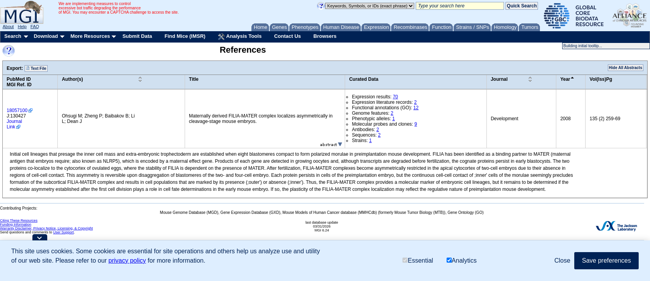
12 (415, 107)
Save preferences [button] (606, 260)
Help (22, 26)
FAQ (34, 26)
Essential (417, 260)
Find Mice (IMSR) (184, 36)
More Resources (90, 36)
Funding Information (15, 224)
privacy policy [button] (127, 260)
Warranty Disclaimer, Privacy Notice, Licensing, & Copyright (46, 228)
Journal (499, 79)
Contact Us (287, 36)
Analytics (462, 260)
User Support (63, 232)
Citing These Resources (18, 220)
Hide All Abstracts (625, 68)
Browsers (325, 36)
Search (12, 36)
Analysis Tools (240, 36)
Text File (36, 68)
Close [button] (562, 260)
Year (565, 79)
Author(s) (72, 79)
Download (46, 36)
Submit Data (137, 36)
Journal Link (14, 124)
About (8, 26)
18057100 (17, 110)
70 (395, 97)
